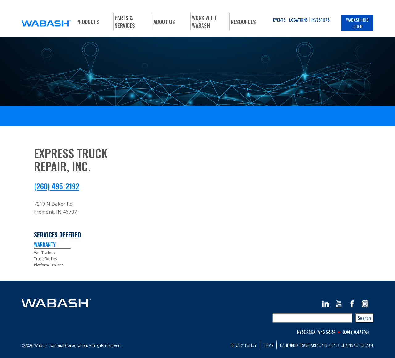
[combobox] (312, 318)
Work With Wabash (204, 21)
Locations (298, 19)
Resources (243, 22)
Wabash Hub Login (357, 22)
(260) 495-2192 (56, 185)
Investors (320, 19)
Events (279, 19)
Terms (268, 345)
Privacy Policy (243, 345)
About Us (164, 22)
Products (87, 22)
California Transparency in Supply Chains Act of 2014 (326, 345)
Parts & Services (125, 21)
